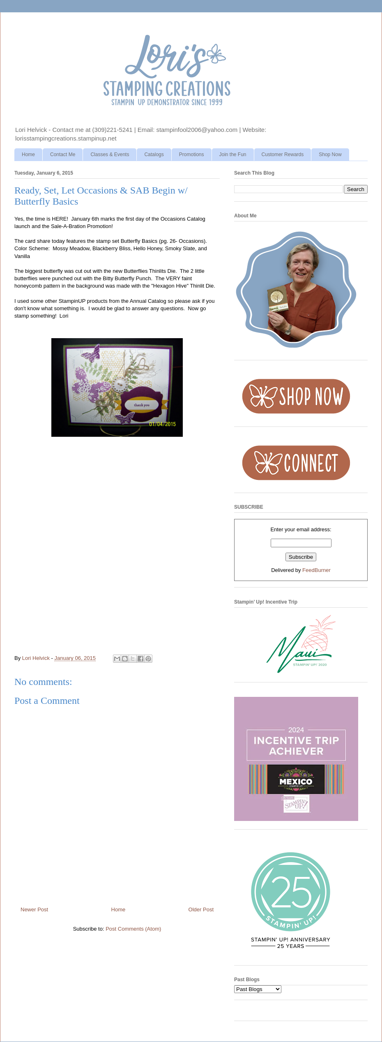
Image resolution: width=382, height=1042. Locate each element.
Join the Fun (232, 154)
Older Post (201, 909)
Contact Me (62, 154)
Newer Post (34, 909)
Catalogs (153, 154)
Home (28, 154)
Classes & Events (109, 154)
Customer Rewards (283, 154)
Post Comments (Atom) (133, 929)
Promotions (191, 154)
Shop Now (330, 154)
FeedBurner (316, 570)
